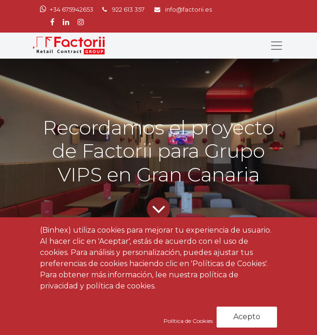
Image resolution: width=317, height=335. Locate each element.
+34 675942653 (71, 9)
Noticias (93, 270)
